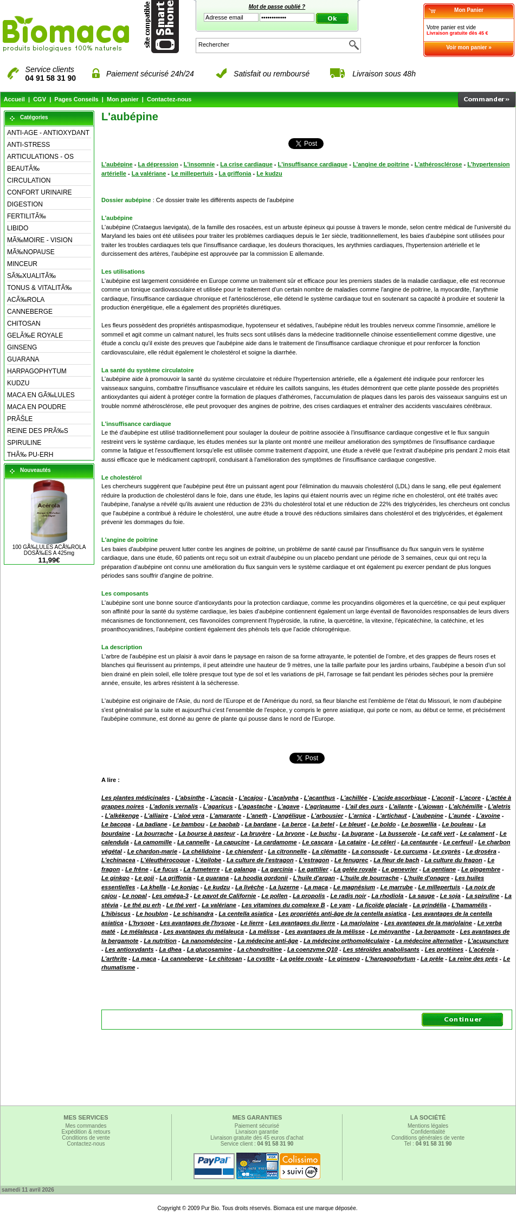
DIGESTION (25, 204)
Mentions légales (428, 1126)
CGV (39, 99)
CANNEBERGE (30, 311)
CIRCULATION (28, 180)
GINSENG (22, 347)
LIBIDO (17, 228)
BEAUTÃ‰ (23, 168)
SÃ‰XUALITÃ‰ (31, 276)
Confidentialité (428, 1132)
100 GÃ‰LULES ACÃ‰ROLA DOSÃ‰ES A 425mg (49, 550)
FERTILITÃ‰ (26, 216)
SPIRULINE (24, 443)
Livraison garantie (257, 1132)
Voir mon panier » (469, 47)
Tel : (428, 1144)
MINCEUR (22, 264)
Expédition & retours (85, 1132)
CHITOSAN (24, 323)
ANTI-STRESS (28, 144)
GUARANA (23, 359)
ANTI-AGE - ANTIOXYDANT (48, 133)
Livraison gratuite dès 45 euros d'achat (256, 1138)
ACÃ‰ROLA (25, 299)
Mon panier (123, 99)
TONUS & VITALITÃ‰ (39, 288)
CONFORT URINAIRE (39, 192)
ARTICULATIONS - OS (40, 156)
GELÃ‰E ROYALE (35, 335)
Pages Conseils (76, 99)
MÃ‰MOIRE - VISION (40, 240)
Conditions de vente (85, 1138)
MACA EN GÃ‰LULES (41, 395)
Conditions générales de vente (428, 1138)
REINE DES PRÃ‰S (37, 431)
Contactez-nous (169, 99)
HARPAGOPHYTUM (37, 371)
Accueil (14, 99)
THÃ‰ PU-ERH (30, 454)
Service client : (257, 1144)
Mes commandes (85, 1126)
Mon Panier (468, 10)
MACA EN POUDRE (36, 407)
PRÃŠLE (20, 419)
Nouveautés (35, 470)
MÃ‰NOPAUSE (31, 252)
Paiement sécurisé (257, 1126)
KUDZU (18, 383)
